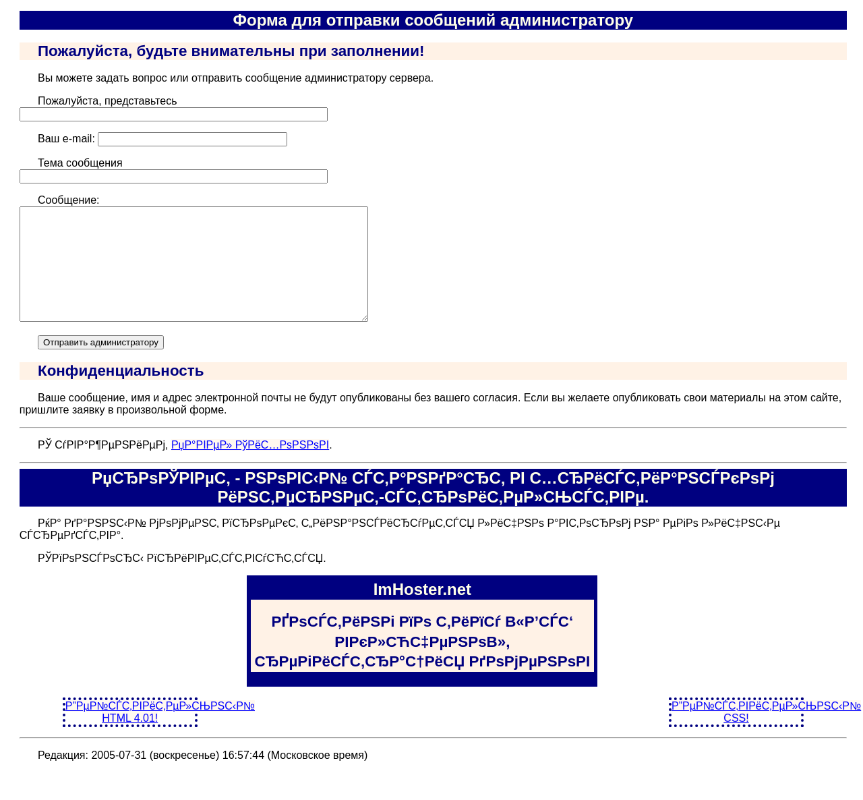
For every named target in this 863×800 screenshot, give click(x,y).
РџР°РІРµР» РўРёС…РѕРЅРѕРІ (250, 467)
